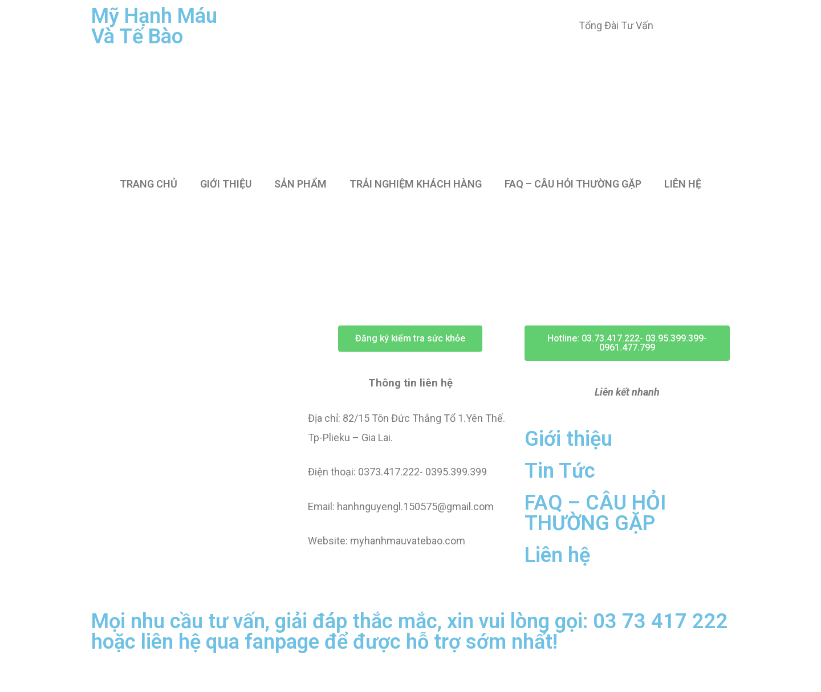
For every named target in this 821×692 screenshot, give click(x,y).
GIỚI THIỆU (225, 184)
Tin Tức (560, 471)
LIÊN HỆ (682, 184)
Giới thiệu (568, 439)
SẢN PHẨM (300, 184)
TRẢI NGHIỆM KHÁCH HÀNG (415, 184)
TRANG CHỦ (148, 184)
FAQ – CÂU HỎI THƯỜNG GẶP (573, 184)
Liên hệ (557, 555)
